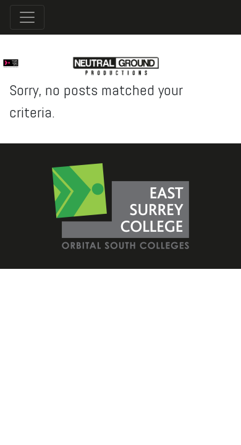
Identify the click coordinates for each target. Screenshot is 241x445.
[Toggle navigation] (27, 17)
